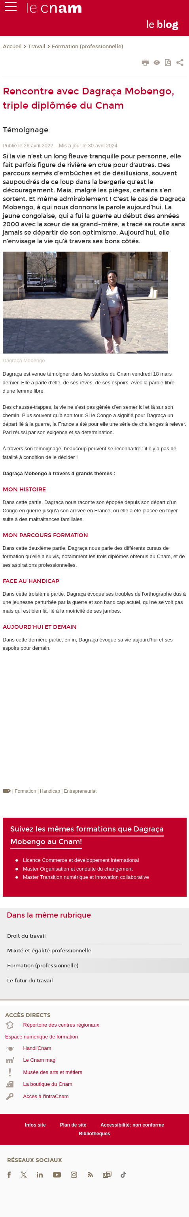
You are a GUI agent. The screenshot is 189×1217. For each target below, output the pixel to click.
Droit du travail (26, 936)
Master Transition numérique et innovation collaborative (86, 877)
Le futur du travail (30, 981)
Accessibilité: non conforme (132, 1125)
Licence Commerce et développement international (81, 860)
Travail (36, 46)
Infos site (35, 1125)
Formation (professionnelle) (87, 46)
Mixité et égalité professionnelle (49, 951)
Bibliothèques (94, 1133)
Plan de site (73, 1125)
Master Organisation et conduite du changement (78, 869)
